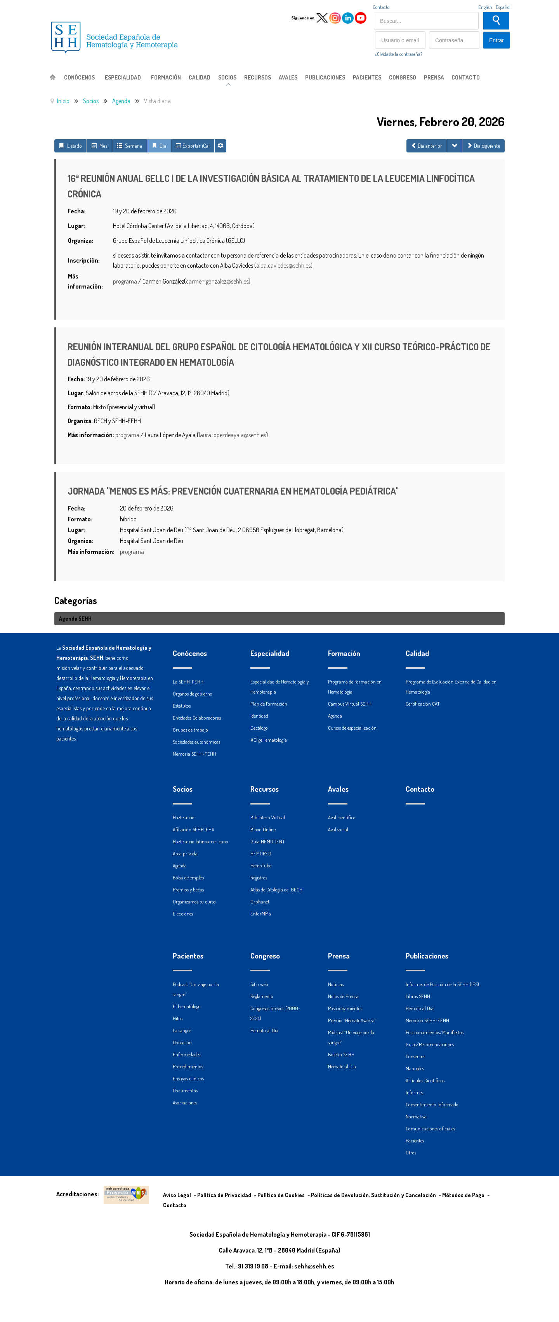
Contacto (381, 7)
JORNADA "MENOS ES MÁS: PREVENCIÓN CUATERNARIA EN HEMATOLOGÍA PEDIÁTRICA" (233, 491)
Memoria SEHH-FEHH (194, 754)
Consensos (415, 1056)
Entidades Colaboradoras (197, 718)
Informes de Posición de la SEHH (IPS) (442, 984)
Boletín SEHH (341, 1054)
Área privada (185, 853)
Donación (182, 1042)
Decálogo (259, 728)
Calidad (417, 653)
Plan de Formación (268, 704)
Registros (258, 877)
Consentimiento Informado (432, 1104)
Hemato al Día (264, 1030)
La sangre (182, 1030)
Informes (414, 1092)
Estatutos (182, 706)
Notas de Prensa (343, 996)
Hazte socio (183, 817)
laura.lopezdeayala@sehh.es (232, 435)
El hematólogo (187, 1006)
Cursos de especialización (352, 728)
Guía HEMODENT (267, 841)
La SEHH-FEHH (188, 681)
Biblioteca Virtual (267, 817)
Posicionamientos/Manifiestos (435, 1032)
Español (503, 7)
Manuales (415, 1068)
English (485, 7)
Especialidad (269, 653)
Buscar (496, 20)
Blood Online (263, 829)
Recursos (264, 789)
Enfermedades (186, 1054)
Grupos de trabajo (190, 730)
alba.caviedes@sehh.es (283, 265)
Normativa (416, 1116)
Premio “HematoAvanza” (352, 1020)
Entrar (496, 40)
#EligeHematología (268, 740)
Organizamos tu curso (194, 901)
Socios (183, 789)
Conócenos (190, 653)
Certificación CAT (423, 704)
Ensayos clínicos (188, 1078)
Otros (411, 1152)
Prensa (339, 955)
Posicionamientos (345, 1008)
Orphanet (259, 901)
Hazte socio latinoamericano (200, 841)
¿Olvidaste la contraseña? (398, 54)
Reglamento (261, 996)
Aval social (338, 829)
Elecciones (183, 913)
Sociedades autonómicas (196, 742)
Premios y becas (188, 889)
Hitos (177, 1018)
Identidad (259, 716)
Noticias (336, 984)
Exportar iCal (193, 145)
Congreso (265, 955)
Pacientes (188, 955)
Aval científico (342, 817)
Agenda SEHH (75, 618)
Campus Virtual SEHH (350, 704)
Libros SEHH (418, 996)
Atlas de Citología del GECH (276, 889)
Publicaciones (427, 955)
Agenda (180, 865)
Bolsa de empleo (188, 877)
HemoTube (260, 865)
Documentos (185, 1090)
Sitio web (259, 984)
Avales (338, 789)
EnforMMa (260, 913)
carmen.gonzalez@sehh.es (217, 281)
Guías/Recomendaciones (430, 1044)
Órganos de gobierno (192, 693)
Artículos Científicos (425, 1080)
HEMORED (260, 853)
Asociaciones (185, 1102)
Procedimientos (188, 1066)
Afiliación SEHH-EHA (193, 829)
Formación (344, 653)
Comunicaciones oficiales (430, 1128)
